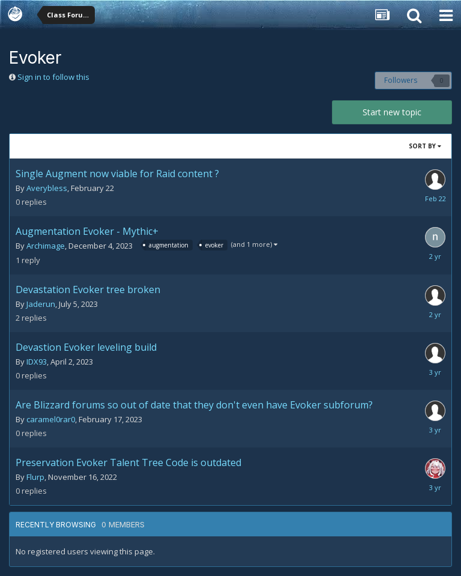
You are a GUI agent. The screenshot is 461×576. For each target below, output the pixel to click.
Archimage (45, 245)
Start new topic (392, 112)
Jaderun (40, 304)
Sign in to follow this (53, 76)
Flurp (35, 476)
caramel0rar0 (50, 419)
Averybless (46, 188)
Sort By (425, 146)
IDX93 (36, 361)
